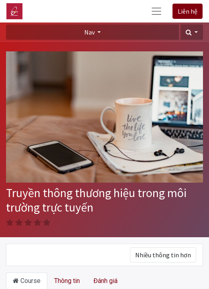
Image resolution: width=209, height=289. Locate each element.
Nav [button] (90, 32)
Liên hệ (187, 11)
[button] (192, 32)
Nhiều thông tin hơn (163, 255)
